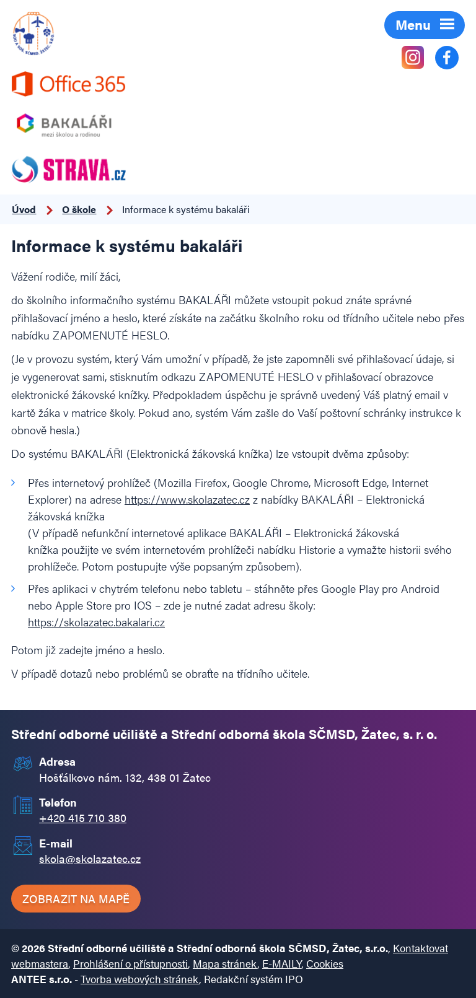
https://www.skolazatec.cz (187, 499)
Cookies (324, 963)
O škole (79, 209)
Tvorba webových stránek (140, 978)
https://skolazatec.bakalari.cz (96, 621)
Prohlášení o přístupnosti (130, 963)
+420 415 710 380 (82, 817)
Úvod (24, 209)
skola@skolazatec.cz (90, 858)
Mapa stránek (225, 963)
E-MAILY (281, 963)
